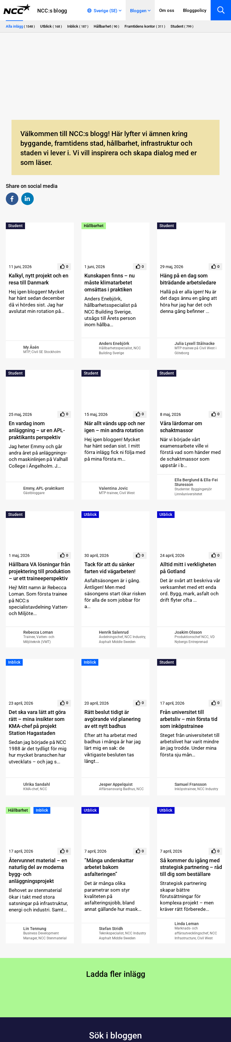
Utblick (90, 514)
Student (15, 225)
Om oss (166, 10)
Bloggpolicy (194, 10)
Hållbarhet (94, 225)
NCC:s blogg (52, 11)
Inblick (14, 662)
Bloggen (138, 10)
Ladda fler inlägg (115, 974)
